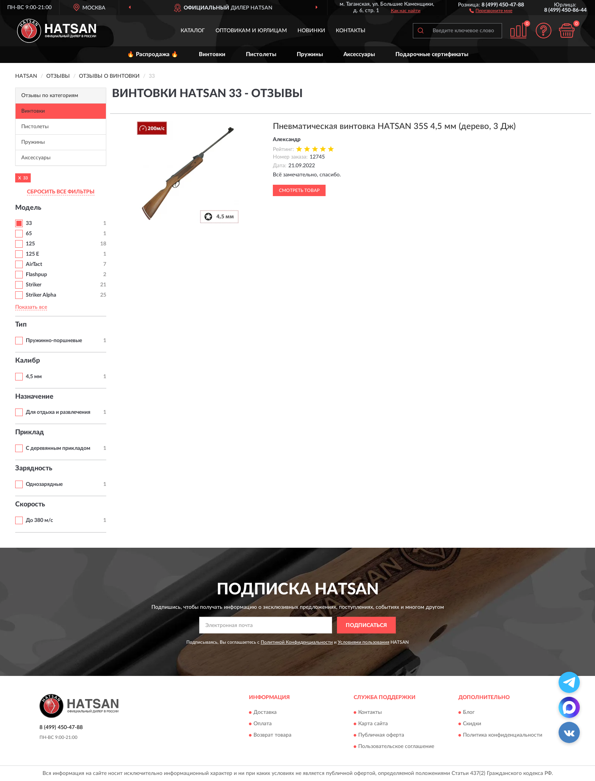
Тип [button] (21, 324)
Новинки (311, 30)
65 (29, 233)
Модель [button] (28, 207)
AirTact (34, 264)
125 (30, 244)
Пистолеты (261, 54)
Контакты (350, 30)
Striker (33, 285)
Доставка (265, 712)
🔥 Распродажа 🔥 (152, 54)
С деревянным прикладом (58, 448)
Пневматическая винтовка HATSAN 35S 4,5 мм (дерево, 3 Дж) (394, 126)
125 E (32, 254)
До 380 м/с (39, 520)
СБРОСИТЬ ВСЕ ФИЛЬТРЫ (60, 192)
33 (29, 223)
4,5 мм (34, 376)
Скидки (472, 723)
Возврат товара (272, 735)
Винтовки (212, 54)
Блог (469, 712)
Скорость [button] (30, 504)
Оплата (262, 723)
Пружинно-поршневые (54, 340)
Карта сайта (373, 723)
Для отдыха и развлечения (58, 412)
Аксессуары (359, 54)
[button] (490, 10)
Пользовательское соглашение (396, 746)
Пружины (310, 54)
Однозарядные (44, 484)
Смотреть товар (299, 190)
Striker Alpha (41, 295)
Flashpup (36, 274)
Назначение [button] (34, 396)
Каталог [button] (193, 30)
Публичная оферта (381, 735)
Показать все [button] (31, 307)
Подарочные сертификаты (431, 54)
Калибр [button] (27, 360)
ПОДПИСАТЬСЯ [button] (366, 625)
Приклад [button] (29, 432)
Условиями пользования (363, 642)
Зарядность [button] (33, 468)
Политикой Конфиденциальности (297, 642)
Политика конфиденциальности (502, 735)
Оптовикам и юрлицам (251, 30)
